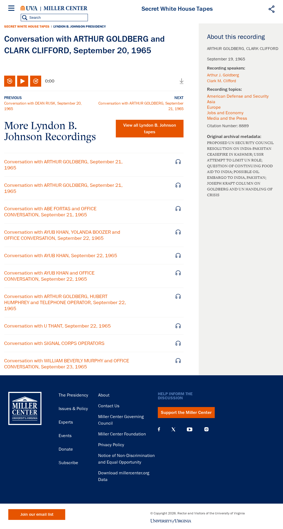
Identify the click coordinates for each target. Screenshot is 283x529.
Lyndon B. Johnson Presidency (79, 26)
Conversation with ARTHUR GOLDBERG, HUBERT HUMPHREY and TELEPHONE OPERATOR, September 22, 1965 (65, 302)
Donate (66, 449)
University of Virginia (29, 8)
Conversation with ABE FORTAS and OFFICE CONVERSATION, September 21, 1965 (50, 212)
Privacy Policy (111, 445)
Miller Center (65, 8)
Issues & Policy (73, 408)
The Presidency (73, 395)
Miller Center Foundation (122, 434)
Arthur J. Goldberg (223, 75)
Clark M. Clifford (221, 80)
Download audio (182, 81)
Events (65, 435)
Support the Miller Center (186, 412)
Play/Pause (22, 81)
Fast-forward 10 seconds (35, 81)
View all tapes (149, 129)
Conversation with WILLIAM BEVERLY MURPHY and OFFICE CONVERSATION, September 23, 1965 (66, 364)
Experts (66, 422)
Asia (211, 102)
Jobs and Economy (225, 113)
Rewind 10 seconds (9, 81)
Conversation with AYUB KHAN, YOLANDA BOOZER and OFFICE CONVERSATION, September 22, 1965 (62, 235)
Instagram (206, 429)
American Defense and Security (238, 96)
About (103, 395)
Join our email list (36, 514)
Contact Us (108, 406)
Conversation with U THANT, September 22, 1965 (57, 326)
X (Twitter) (173, 429)
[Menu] (12, 9)
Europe (214, 107)
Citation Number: (223, 125)
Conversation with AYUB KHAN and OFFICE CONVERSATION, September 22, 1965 (49, 276)
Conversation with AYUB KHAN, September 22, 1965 (60, 255)
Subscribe (68, 463)
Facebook (159, 429)
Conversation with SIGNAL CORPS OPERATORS (54, 343)
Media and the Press (227, 118)
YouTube (189, 429)
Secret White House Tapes (26, 26)
